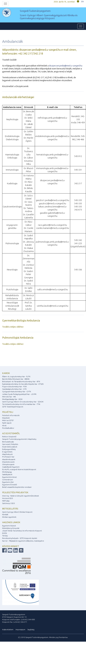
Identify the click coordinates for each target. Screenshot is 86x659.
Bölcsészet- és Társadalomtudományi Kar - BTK (21, 381)
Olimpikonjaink (8, 464)
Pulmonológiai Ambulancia (17, 337)
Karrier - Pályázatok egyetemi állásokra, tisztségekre (23, 541)
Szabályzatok (7, 474)
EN (82, 2)
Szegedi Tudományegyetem (35, 11)
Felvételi (7, 412)
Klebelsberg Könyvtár (11, 528)
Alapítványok (7, 454)
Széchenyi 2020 (8, 503)
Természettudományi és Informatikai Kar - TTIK (21, 404)
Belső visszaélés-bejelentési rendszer (17, 487)
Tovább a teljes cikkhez (12, 327)
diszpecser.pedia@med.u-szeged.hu (65, 66)
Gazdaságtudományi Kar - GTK (14, 389)
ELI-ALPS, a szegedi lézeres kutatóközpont (19, 469)
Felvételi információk (11, 415)
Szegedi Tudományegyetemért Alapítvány (19, 439)
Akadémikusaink (8, 459)
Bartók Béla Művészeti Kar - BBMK (15, 379)
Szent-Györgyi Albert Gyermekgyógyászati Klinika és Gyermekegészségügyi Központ (48, 17)
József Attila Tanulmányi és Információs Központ (22, 531)
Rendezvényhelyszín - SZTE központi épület (19, 538)
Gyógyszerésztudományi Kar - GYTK (16, 391)
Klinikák (5, 514)
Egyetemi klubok (9, 526)
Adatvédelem (7, 629)
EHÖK (4, 533)
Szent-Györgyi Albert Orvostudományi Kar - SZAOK (22, 402)
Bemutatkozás (8, 442)
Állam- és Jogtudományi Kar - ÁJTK (16, 376)
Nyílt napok (6, 423)
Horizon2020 (7, 498)
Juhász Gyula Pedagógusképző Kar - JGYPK (19, 394)
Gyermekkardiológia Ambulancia (21, 320)
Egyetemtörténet (9, 477)
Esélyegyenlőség (9, 449)
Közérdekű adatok (9, 447)
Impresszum (20, 629)
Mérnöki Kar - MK (9, 397)
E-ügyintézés (7, 452)
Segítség (30, 629)
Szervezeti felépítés (10, 444)
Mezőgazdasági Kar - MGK (12, 399)
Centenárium (7, 480)
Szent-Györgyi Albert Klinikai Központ (17, 512)
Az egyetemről (11, 433)
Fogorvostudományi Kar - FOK (14, 386)
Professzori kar (8, 457)
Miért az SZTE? (8, 420)
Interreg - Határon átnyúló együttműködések (20, 496)
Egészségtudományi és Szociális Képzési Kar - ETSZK (23, 384)
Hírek (4, 425)
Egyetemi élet (8, 482)
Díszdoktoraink (8, 462)
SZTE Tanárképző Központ (12, 407)
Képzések (6, 418)
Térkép (5, 536)
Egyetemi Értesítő (9, 485)
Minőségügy (7, 472)
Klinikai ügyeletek (9, 517)
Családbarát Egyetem (11, 467)
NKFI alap (6, 501)
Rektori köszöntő (9, 437)
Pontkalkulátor (8, 428)
